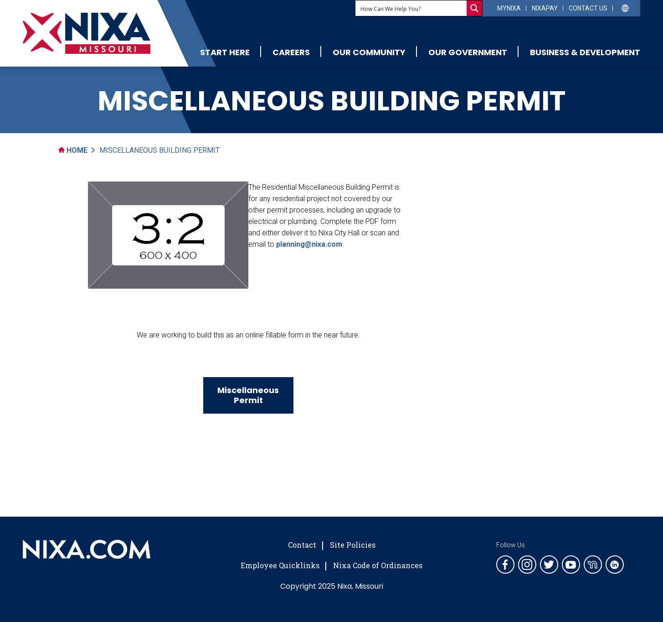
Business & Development (585, 52)
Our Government (467, 52)
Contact (302, 544)
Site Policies (352, 544)
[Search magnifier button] (474, 8)
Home (72, 150)
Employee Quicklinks (280, 565)
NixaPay (545, 8)
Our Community (369, 52)
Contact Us (588, 8)
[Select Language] (625, 7)
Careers (291, 52)
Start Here (225, 52)
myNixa (509, 8)
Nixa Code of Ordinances (377, 565)
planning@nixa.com (309, 244)
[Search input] (411, 8)
